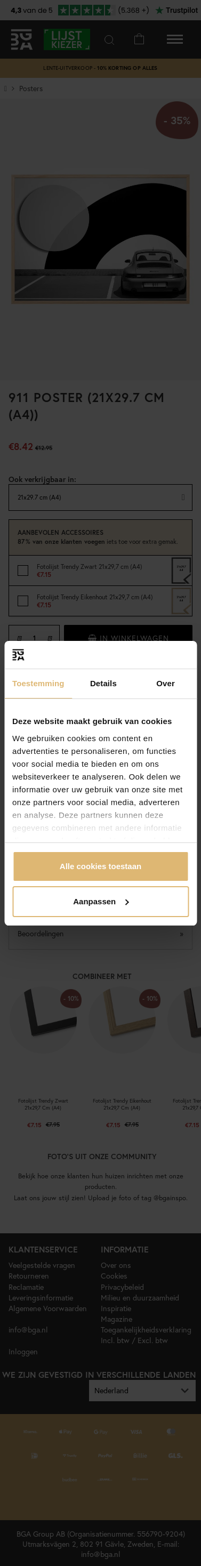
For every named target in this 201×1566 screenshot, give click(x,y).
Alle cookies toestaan (100, 866)
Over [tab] (165, 683)
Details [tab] (103, 683)
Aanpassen (100, 901)
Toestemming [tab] (38, 683)
